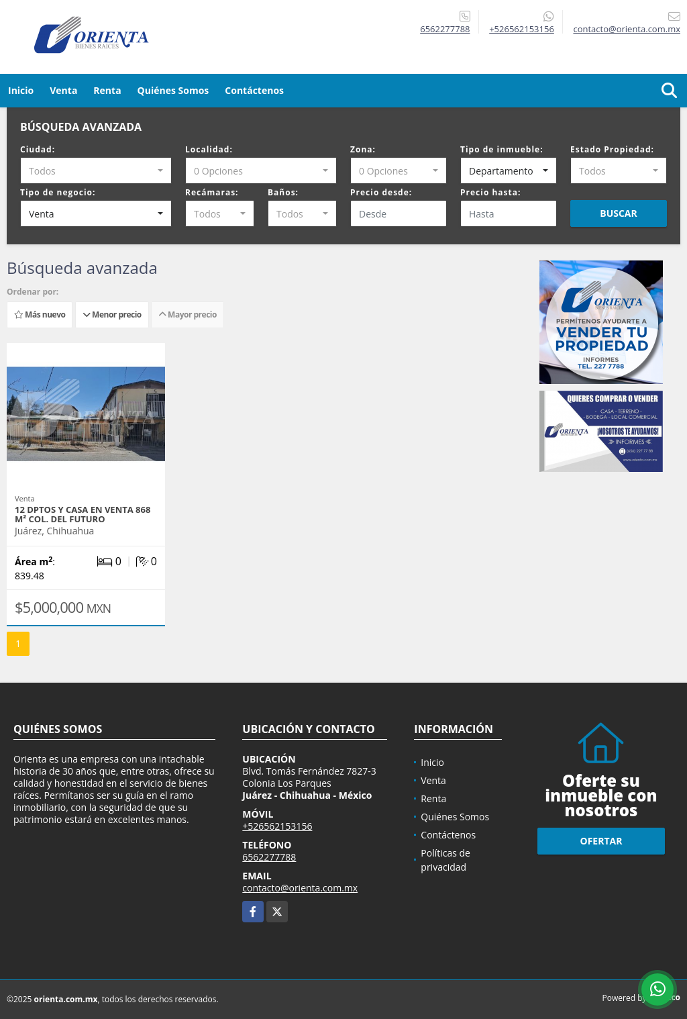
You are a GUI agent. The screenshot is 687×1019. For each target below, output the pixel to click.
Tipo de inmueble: (501, 149)
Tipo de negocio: (57, 192)
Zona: (363, 149)
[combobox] (96, 170)
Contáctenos (254, 90)
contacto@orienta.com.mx (300, 887)
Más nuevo (39, 314)
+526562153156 (521, 29)
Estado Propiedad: (612, 149)
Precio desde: (381, 192)
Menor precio (112, 314)
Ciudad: (37, 149)
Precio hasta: (490, 192)
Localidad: (209, 149)
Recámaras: (212, 192)
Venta (63, 90)
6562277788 (445, 29)
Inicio (21, 90)
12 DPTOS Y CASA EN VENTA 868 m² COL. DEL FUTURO (82, 514)
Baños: (283, 192)
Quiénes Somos (173, 90)
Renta (107, 90)
